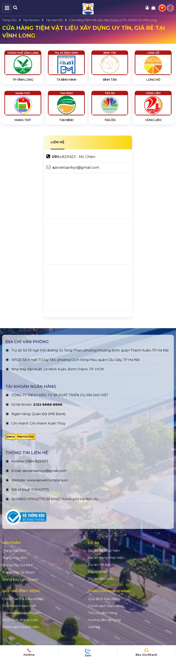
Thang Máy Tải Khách (18, 572)
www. (31, 480)
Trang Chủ (9, 20)
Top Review (31, 20)
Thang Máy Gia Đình (17, 565)
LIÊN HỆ (57, 142)
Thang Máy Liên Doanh (20, 580)
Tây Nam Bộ (54, 20)
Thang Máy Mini (14, 551)
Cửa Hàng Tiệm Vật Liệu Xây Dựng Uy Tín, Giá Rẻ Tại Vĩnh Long (112, 20)
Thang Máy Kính (14, 558)
